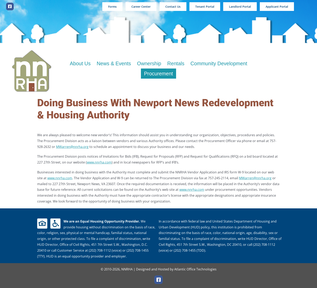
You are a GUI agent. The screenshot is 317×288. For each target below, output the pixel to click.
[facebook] (10, 6)
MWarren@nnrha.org (72, 147)
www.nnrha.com (99, 162)
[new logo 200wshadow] (32, 51)
